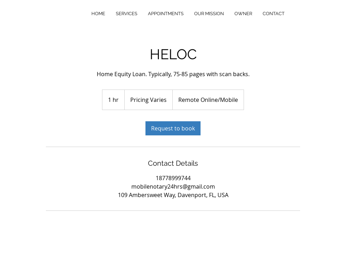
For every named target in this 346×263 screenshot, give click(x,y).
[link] (173, 128)
